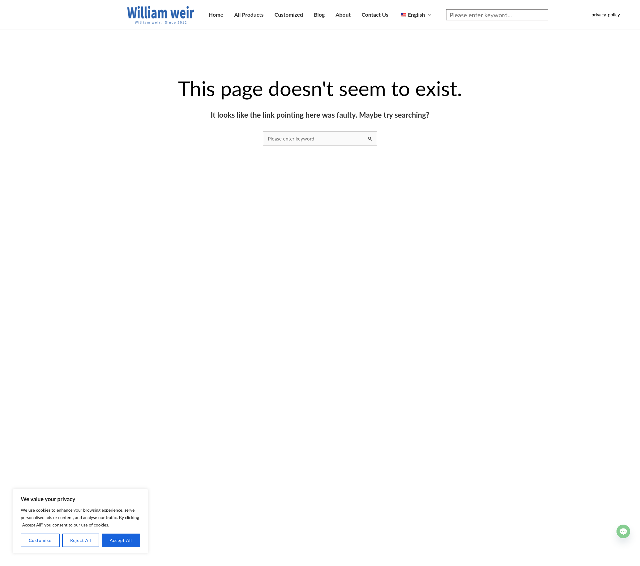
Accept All (121, 540)
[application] (428, 14)
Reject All (80, 540)
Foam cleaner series (135, 423)
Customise (40, 540)
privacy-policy (605, 14)
